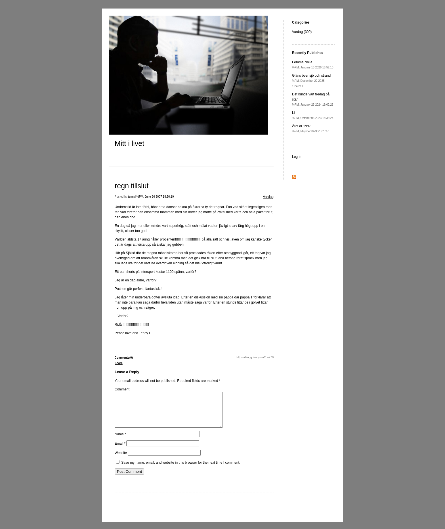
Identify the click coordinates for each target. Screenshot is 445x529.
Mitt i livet (129, 143)
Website (121, 460)
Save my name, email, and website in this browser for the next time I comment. (180, 469)
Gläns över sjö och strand (311, 81)
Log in (296, 157)
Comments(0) (124, 357)
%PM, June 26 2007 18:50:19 (155, 196)
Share (119, 363)
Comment (122, 389)
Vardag (268, 197)
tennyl (132, 196)
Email (120, 450)
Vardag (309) (302, 32)
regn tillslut (132, 186)
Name (120, 441)
